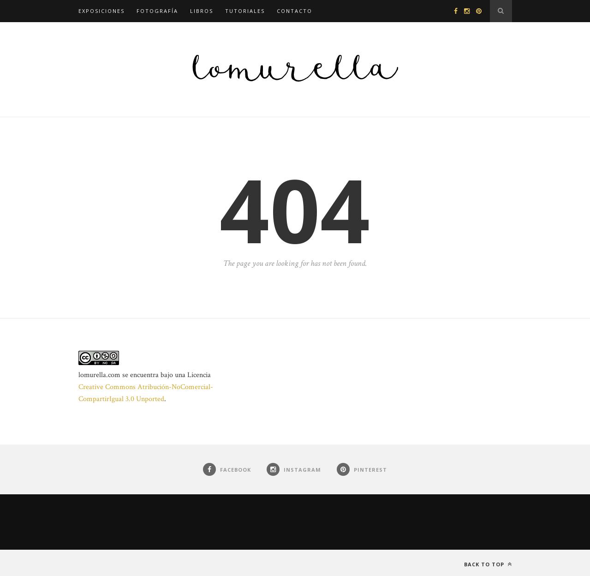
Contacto (294, 10)
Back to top (488, 564)
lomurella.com (99, 375)
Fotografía (157, 10)
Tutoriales (245, 10)
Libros (201, 10)
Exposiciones (101, 10)
